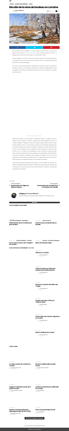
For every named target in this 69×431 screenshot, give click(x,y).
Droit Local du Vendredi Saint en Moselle (46, 223)
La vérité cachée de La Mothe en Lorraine (20, 365)
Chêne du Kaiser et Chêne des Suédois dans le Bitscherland (45, 269)
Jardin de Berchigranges (31, 52)
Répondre (34, 202)
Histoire (29, 240)
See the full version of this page (34, 418)
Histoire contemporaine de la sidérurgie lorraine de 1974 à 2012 (20, 410)
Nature (31, 248)
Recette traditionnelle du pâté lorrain (45, 365)
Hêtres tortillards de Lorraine (45, 332)
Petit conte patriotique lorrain (45, 410)
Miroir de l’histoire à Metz (44, 243)
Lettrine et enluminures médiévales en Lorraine (47, 387)
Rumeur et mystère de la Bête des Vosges (47, 285)
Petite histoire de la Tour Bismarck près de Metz (20, 223)
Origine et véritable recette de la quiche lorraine (20, 387)
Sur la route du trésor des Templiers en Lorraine (21, 243)
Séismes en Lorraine (42, 252)
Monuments (25, 220)
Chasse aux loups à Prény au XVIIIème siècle (45, 301)
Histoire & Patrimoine (15, 220)
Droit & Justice (47, 220)
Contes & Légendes (21, 240)
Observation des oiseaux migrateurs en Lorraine (48, 317)
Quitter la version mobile (34, 429)
